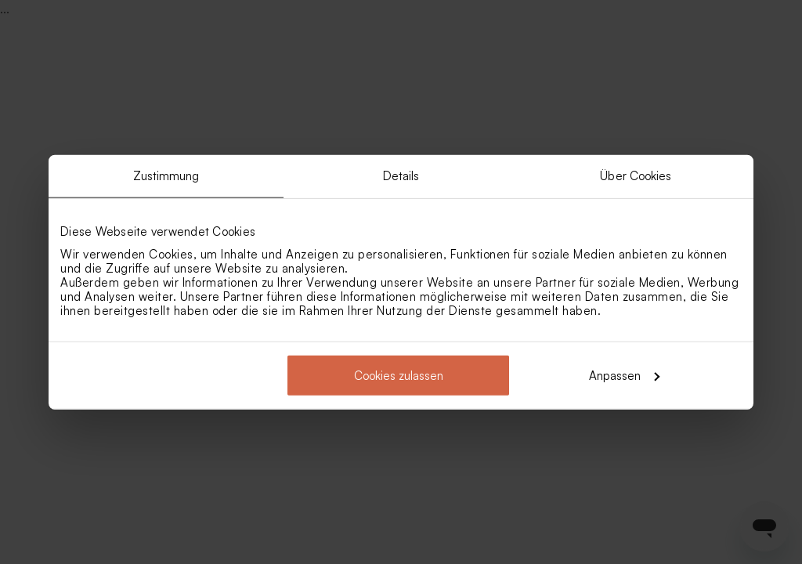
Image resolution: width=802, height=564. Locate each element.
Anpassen (624, 374)
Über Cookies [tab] (635, 175)
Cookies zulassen (398, 374)
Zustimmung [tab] (166, 175)
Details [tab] (401, 175)
